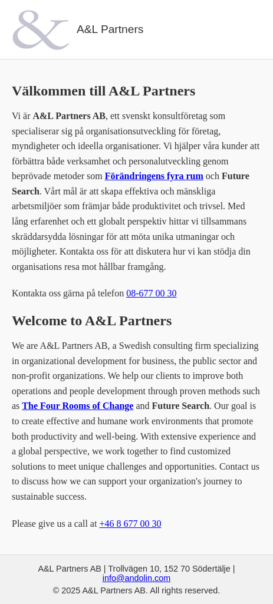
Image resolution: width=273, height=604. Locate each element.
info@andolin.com (136, 578)
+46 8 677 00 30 (130, 524)
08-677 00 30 (151, 293)
